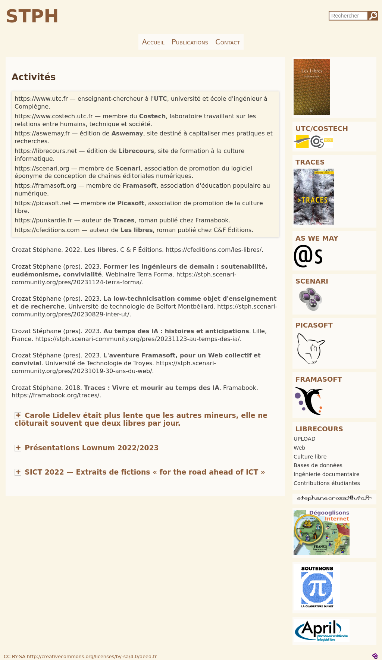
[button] (141, 419)
